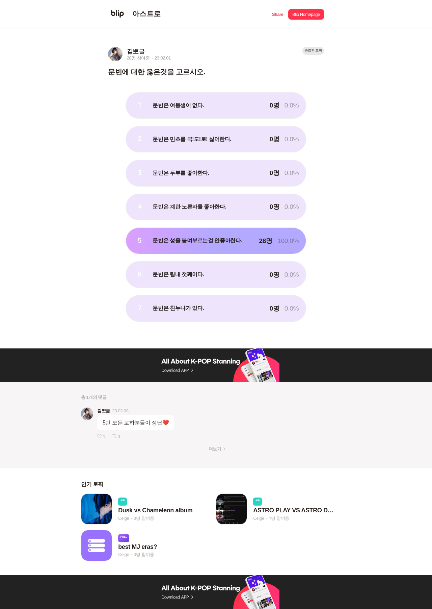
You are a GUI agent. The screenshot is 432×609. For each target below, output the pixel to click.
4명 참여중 (279, 518)
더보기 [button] (215, 449)
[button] (277, 14)
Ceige (123, 518)
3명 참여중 (144, 518)
